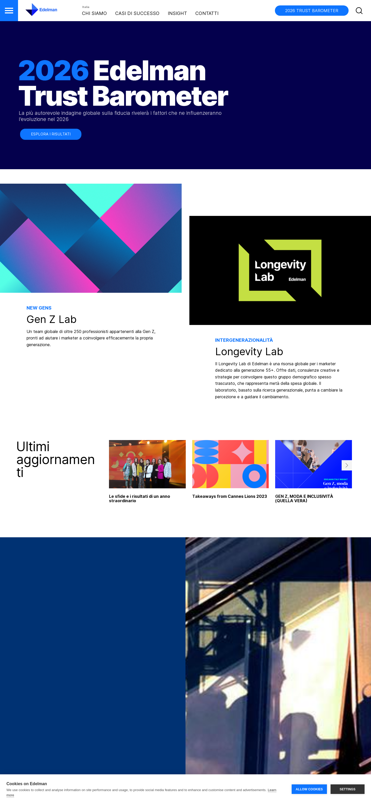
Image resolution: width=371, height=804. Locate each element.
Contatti (206, 13)
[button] (9, 10)
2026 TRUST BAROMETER (311, 10)
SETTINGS (348, 789)
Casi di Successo (137, 13)
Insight (177, 13)
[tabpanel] (230, 480)
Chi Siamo (94, 13)
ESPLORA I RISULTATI (51, 134)
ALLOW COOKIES (309, 789)
